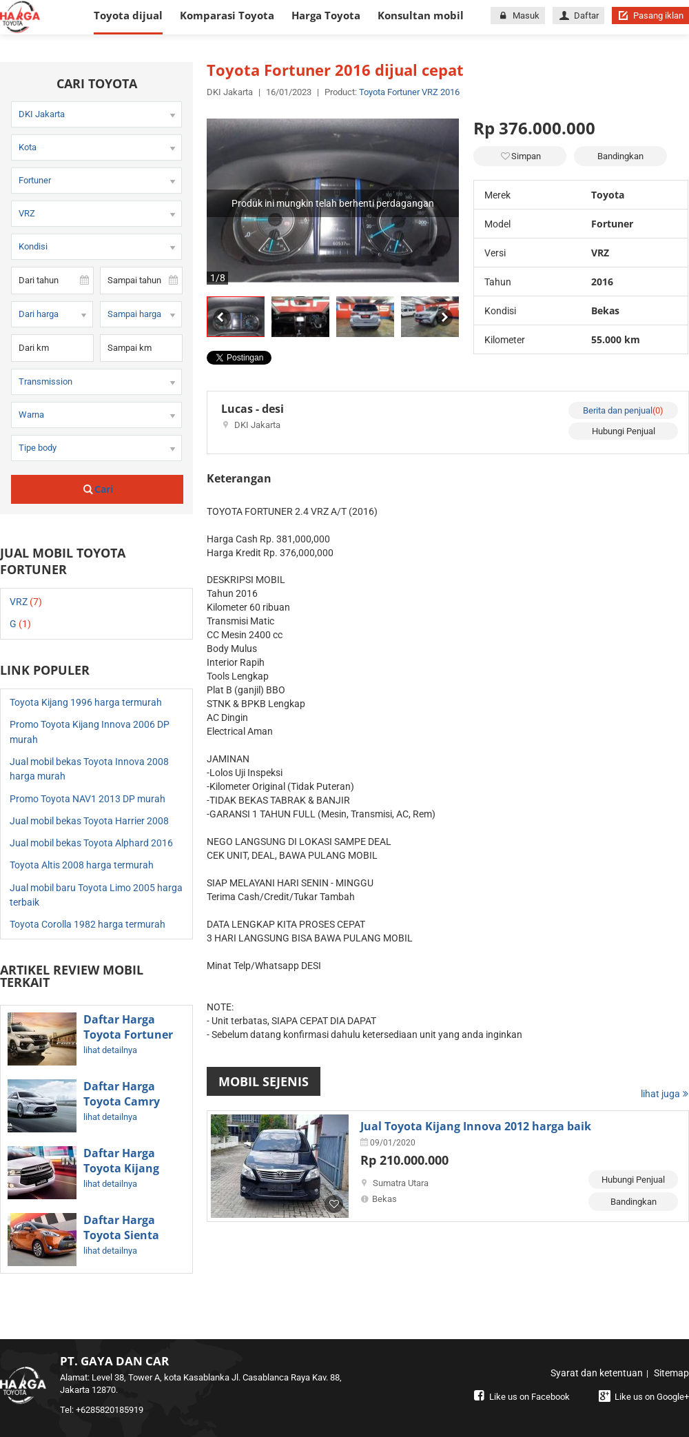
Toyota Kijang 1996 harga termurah (86, 702)
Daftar (578, 15)
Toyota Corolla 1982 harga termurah (87, 924)
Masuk (517, 15)
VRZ (26, 601)
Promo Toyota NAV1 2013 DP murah (87, 798)
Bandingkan (620, 156)
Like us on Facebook (520, 1397)
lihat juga (665, 1093)
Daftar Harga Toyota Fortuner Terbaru (128, 1034)
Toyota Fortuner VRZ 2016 (409, 92)
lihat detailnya (110, 1050)
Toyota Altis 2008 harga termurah (82, 864)
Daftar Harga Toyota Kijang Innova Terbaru (125, 1168)
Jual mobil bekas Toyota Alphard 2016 (91, 842)
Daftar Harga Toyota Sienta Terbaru (121, 1235)
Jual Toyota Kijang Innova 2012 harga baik (475, 1126)
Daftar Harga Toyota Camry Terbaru (121, 1101)
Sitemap (671, 1372)
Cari (97, 489)
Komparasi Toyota (227, 15)
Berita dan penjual (623, 410)
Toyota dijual (128, 15)
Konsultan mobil (421, 15)
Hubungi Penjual (623, 431)
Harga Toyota (325, 15)
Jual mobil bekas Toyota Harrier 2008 (89, 820)
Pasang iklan (650, 15)
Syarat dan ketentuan (597, 1372)
